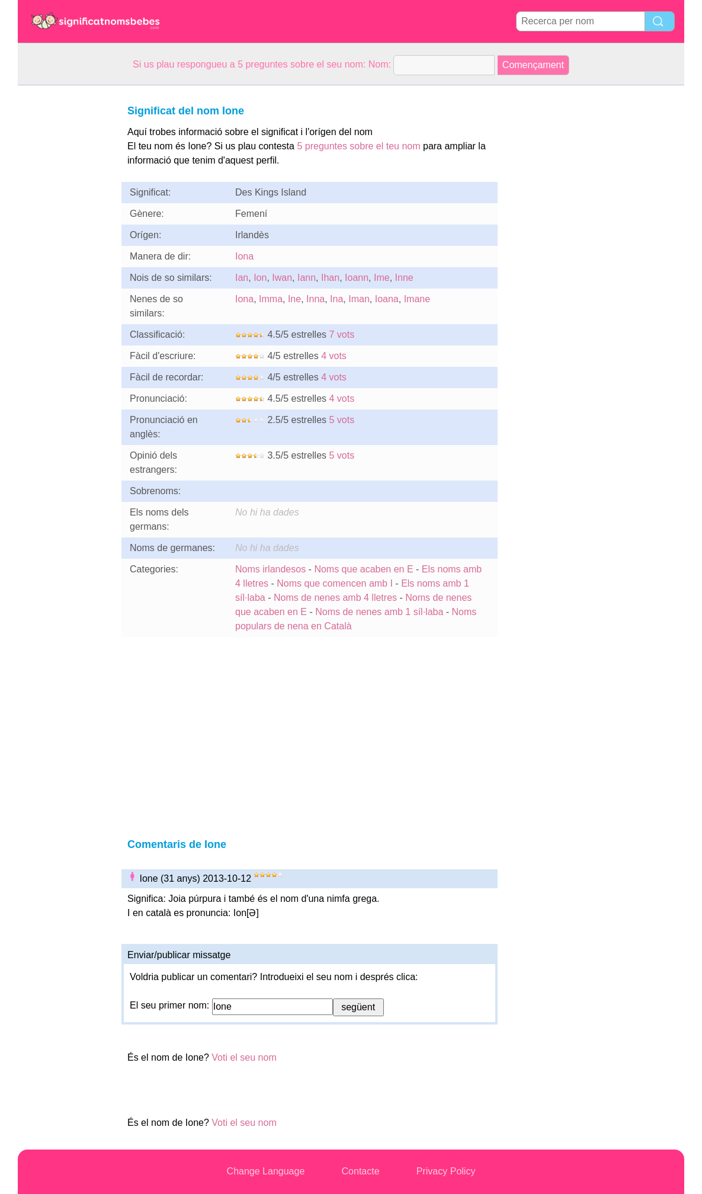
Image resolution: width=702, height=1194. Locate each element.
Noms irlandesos (270, 569)
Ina (336, 299)
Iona (244, 256)
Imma (271, 299)
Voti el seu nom (243, 1057)
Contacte (361, 1171)
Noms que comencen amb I (335, 583)
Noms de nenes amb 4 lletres (335, 598)
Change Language (266, 1171)
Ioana (387, 299)
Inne (404, 278)
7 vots (342, 334)
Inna (315, 299)
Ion (260, 278)
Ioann (356, 278)
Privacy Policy (446, 1171)
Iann (306, 278)
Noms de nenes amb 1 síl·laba (379, 612)
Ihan (330, 278)
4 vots (334, 356)
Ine (294, 299)
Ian (241, 278)
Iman (359, 299)
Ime (382, 278)
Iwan (282, 278)
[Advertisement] (65, 263)
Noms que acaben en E (363, 569)
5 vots (342, 420)
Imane (417, 299)
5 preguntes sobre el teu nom (358, 146)
